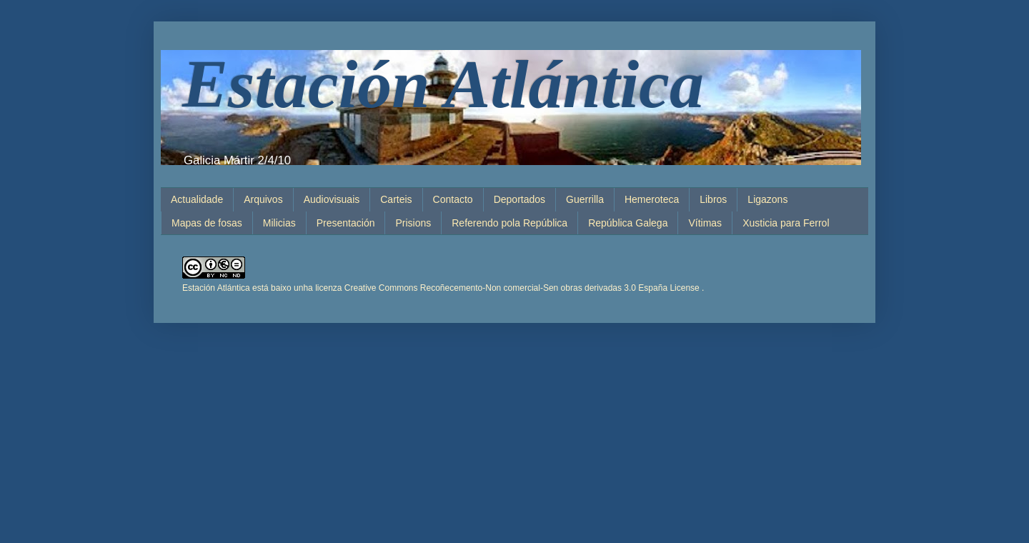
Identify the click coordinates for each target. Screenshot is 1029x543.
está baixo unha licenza (478, 288)
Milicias (279, 223)
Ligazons (767, 199)
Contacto (453, 199)
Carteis (396, 199)
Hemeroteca (652, 199)
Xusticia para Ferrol (785, 223)
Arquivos (263, 199)
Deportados (519, 199)
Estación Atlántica (443, 84)
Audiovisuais (332, 199)
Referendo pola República (509, 223)
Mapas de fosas (207, 223)
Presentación (346, 223)
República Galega (627, 223)
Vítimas (705, 223)
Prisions (413, 223)
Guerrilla (585, 199)
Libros (713, 199)
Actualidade (197, 199)
